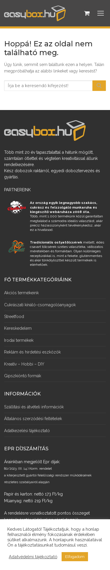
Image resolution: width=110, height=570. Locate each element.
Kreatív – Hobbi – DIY (24, 364)
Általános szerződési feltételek (33, 418)
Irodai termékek (18, 340)
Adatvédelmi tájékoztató (33, 556)
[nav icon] (100, 13)
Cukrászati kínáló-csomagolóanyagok (40, 304)
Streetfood (14, 316)
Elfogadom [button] (74, 556)
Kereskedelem (18, 328)
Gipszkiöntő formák (22, 375)
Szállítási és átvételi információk (34, 407)
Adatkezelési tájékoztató (27, 430)
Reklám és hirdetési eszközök (32, 352)
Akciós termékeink (21, 292)
